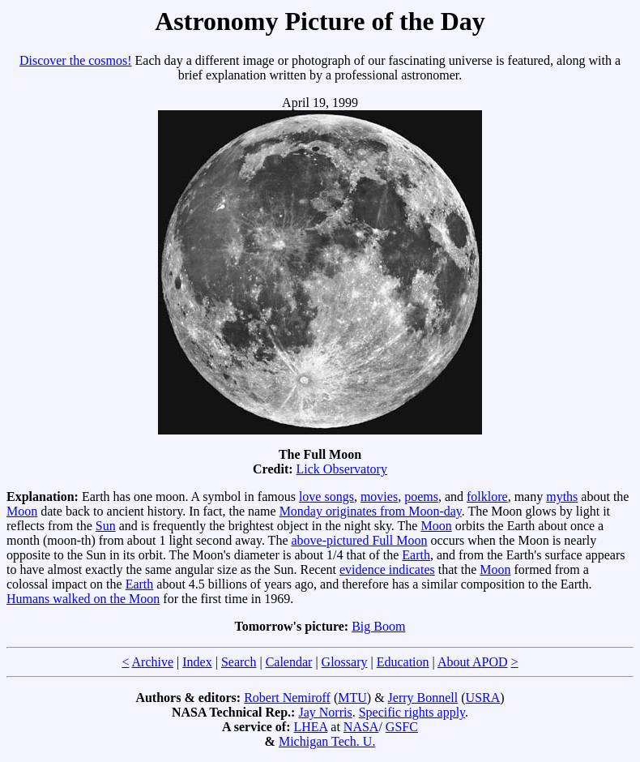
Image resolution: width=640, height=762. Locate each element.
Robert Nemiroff (287, 697)
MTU (352, 697)
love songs (326, 496)
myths (562, 496)
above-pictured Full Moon (359, 540)
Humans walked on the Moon (83, 599)
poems (421, 496)
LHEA (311, 727)
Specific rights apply (412, 712)
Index (196, 662)
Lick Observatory (342, 469)
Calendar (289, 662)
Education (403, 662)
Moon (21, 511)
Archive (153, 662)
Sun (106, 526)
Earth (416, 555)
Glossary (345, 662)
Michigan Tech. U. (327, 741)
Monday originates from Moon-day (370, 511)
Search (239, 662)
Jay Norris (325, 712)
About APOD (472, 662)
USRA (483, 697)
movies (379, 496)
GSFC (402, 727)
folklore (487, 496)
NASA (361, 727)
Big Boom (378, 626)
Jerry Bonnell (423, 697)
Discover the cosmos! (75, 60)
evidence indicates (387, 569)
